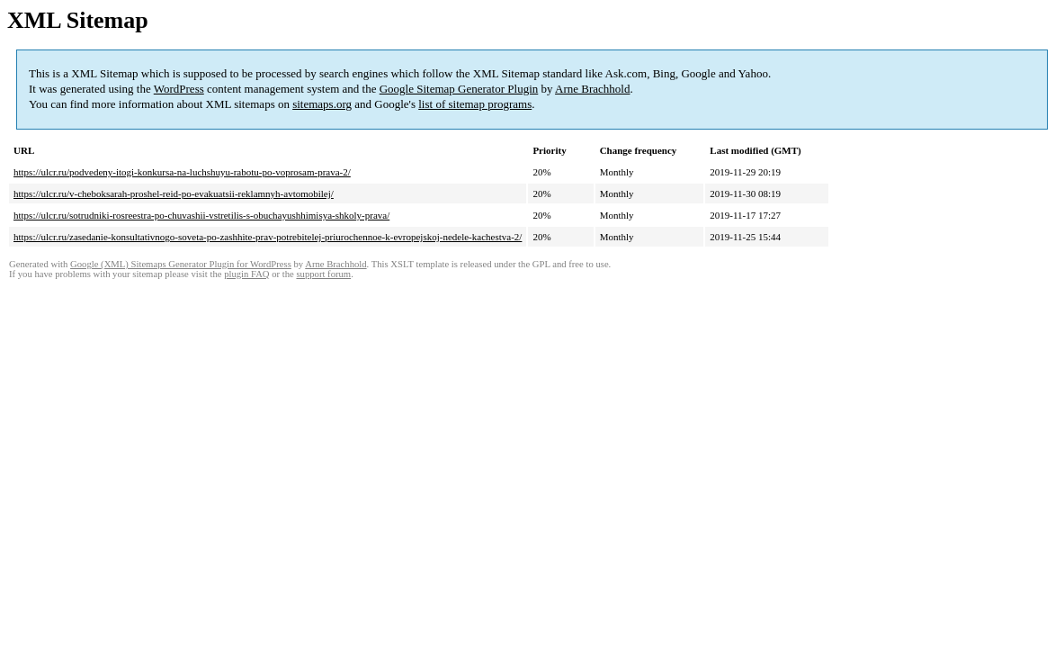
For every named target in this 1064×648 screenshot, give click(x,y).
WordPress (179, 88)
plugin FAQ (246, 274)
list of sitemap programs (475, 104)
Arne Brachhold (592, 88)
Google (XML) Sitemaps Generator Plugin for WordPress (180, 264)
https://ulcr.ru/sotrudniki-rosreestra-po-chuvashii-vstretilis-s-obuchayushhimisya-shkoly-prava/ (201, 215)
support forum (323, 274)
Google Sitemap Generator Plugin (459, 88)
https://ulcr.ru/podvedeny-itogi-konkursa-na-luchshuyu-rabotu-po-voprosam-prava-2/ (182, 171)
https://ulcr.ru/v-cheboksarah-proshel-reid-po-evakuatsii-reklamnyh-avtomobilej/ (173, 193)
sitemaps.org (322, 104)
